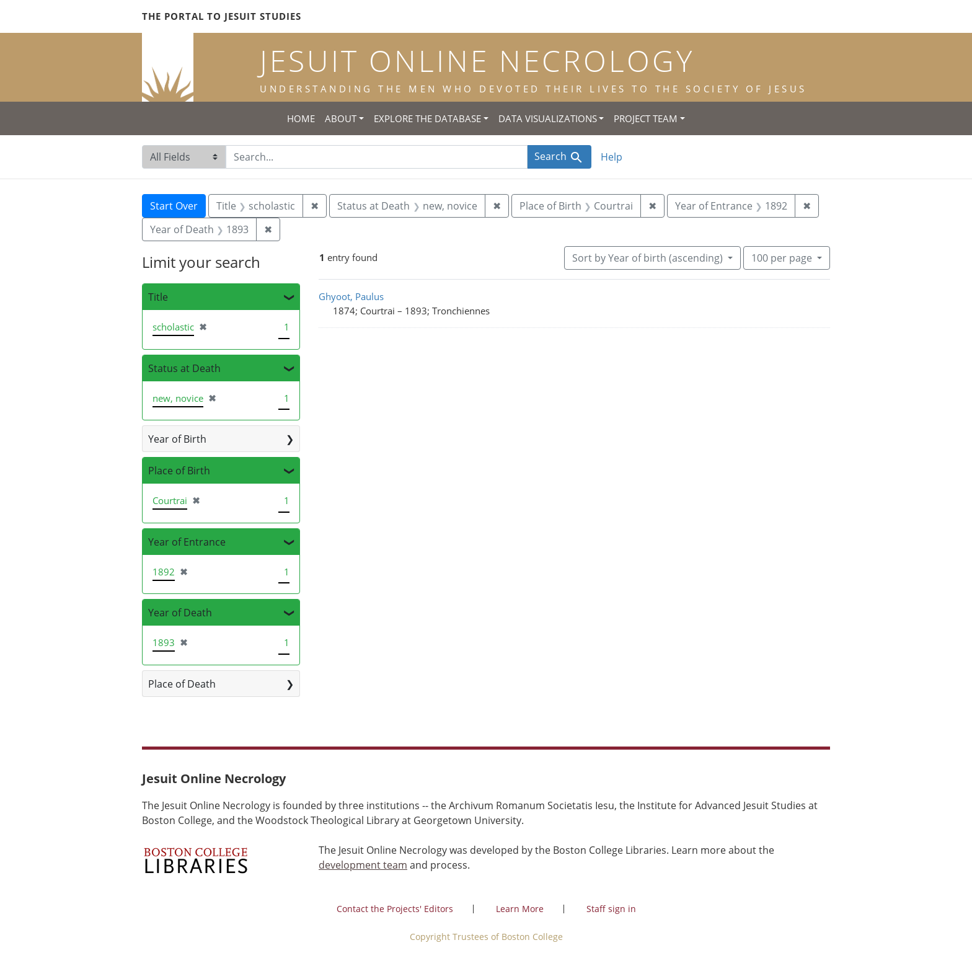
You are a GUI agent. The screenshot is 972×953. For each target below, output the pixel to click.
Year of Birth (177, 439)
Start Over (174, 206)
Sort (648, 258)
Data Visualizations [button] (547, 118)
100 (783, 257)
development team (363, 865)
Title (158, 297)
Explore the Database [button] (427, 118)
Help (611, 157)
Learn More (520, 909)
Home (301, 118)
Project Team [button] (646, 118)
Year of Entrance (187, 542)
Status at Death (184, 368)
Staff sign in (611, 909)
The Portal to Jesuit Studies (221, 16)
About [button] (340, 118)
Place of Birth (179, 470)
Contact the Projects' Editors (395, 909)
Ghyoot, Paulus (351, 296)
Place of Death (182, 684)
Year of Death (180, 612)
